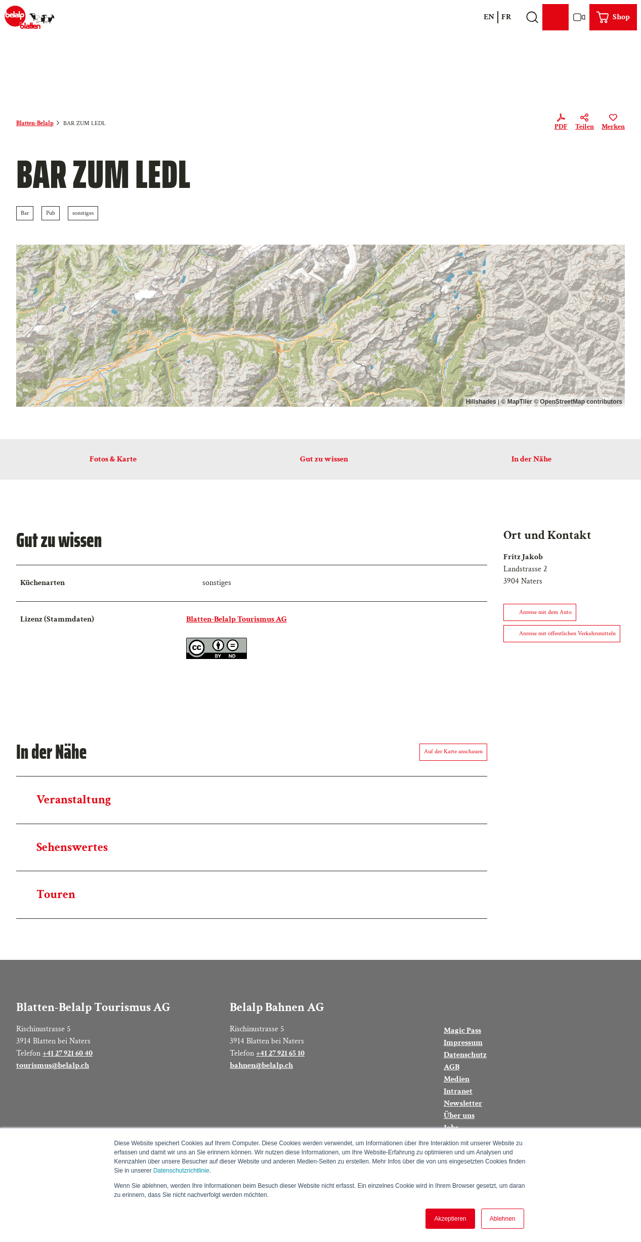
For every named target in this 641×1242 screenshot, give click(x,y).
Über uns (459, 1115)
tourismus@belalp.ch (52, 1065)
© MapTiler (516, 401)
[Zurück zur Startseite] (29, 17)
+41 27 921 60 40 (67, 1052)
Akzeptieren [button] (450, 1218)
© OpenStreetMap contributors (578, 401)
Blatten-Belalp (35, 123)
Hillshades (481, 401)
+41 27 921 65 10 (280, 1052)
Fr (506, 17)
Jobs (451, 1127)
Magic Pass (462, 1030)
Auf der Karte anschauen (453, 751)
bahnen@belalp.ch (261, 1065)
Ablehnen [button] (503, 1218)
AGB (451, 1066)
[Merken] (613, 123)
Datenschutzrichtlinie (181, 1170)
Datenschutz (465, 1054)
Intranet (458, 1090)
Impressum (463, 1042)
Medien (456, 1078)
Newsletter (463, 1103)
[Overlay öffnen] (532, 17)
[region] (320, 326)
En (489, 17)
